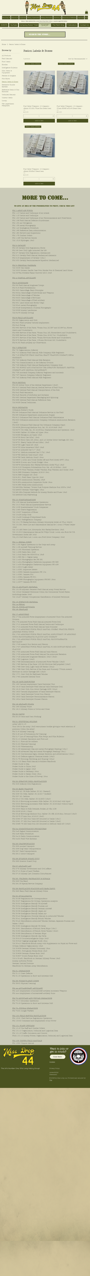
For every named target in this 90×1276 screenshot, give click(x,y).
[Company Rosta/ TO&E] (29, 25)
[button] (86, 12)
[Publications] (72, 25)
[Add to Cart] (39, 121)
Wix (50, 1080)
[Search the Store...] (45, 34)
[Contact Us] (84, 25)
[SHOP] (45, 25)
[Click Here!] (57, 1057)
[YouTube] (13, 25)
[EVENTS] (4, 25)
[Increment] (53, 116)
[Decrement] (25, 116)
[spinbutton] (39, 116)
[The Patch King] (58, 25)
